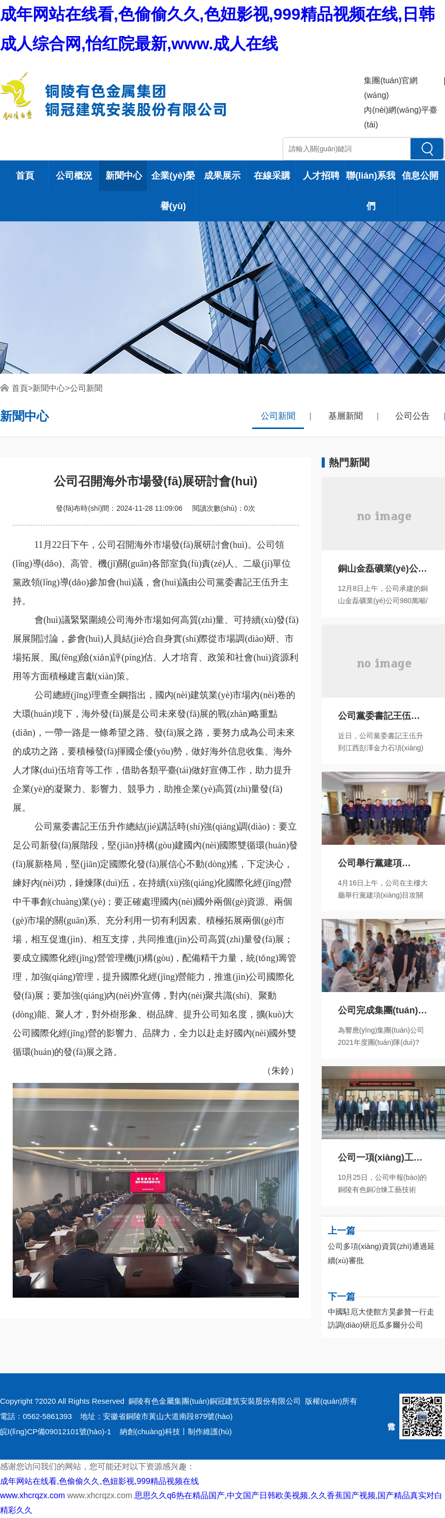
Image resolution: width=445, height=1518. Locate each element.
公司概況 (74, 176)
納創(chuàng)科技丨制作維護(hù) (176, 1431)
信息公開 (420, 176)
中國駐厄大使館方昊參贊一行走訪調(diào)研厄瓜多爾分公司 (381, 1318)
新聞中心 (124, 176)
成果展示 (222, 176)
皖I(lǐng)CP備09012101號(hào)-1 (55, 1431)
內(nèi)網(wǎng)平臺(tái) (400, 117)
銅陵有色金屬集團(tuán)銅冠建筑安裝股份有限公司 (214, 1401)
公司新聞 (86, 388)
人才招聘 (321, 176)
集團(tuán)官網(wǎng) (391, 88)
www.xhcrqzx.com (32, 1495)
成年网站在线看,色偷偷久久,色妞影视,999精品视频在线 (99, 1481)
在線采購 (272, 176)
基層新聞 (345, 416)
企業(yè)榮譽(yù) (173, 191)
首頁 (25, 176)
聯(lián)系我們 (370, 191)
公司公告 (412, 416)
